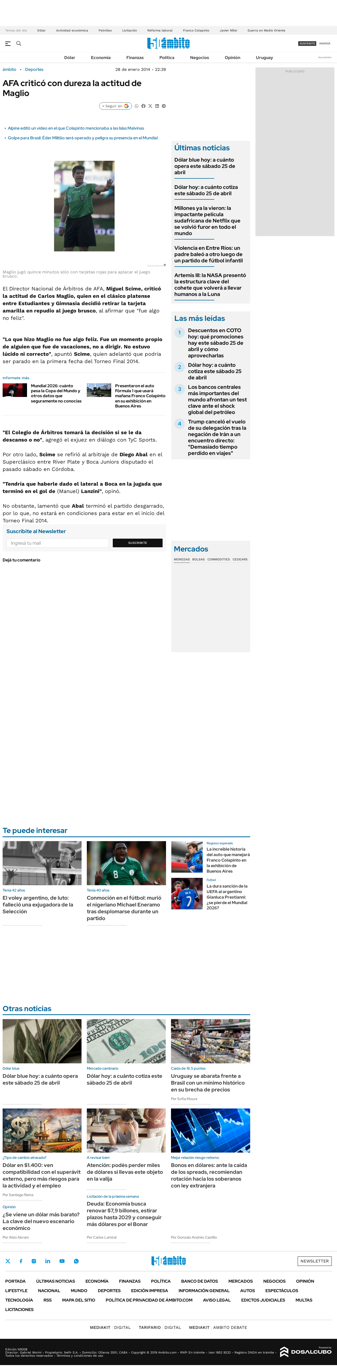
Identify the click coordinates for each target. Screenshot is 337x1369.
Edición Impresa (149, 1290)
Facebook (21, 1261)
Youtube (62, 1261)
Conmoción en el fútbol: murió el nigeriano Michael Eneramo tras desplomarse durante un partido (124, 908)
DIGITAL (110, 1327)
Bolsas (198, 559)
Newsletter (325, 57)
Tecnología (19, 1300)
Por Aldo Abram (16, 1237)
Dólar (41, 30)
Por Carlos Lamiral (101, 1237)
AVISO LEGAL (217, 1300)
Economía (101, 57)
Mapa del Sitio (78, 1300)
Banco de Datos (199, 1281)
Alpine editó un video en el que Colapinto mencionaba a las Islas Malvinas (76, 128)
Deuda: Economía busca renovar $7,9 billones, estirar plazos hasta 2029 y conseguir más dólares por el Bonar (124, 1214)
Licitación (129, 30)
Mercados (240, 1281)
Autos (247, 1290)
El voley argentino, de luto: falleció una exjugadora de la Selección (38, 904)
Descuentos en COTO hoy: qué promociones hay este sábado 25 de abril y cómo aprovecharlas (215, 343)
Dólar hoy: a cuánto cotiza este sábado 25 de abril (206, 190)
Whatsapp (76, 1261)
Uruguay (264, 57)
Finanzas (135, 57)
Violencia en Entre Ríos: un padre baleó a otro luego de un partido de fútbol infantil (208, 254)
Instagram (33, 1261)
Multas (304, 1300)
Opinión (232, 57)
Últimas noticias (55, 1281)
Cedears (240, 559)
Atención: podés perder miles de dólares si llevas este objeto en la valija (125, 1172)
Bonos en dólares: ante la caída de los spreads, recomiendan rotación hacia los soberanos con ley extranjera (209, 1175)
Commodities (218, 559)
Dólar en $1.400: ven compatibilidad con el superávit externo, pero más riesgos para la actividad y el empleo (42, 1175)
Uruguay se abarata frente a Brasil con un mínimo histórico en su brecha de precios (208, 1083)
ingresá (324, 43)
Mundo (79, 1290)
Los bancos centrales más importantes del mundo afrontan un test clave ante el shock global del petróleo (217, 400)
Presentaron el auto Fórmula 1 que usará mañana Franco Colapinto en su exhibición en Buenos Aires (140, 396)
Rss (48, 1300)
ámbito (9, 69)
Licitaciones (19, 1309)
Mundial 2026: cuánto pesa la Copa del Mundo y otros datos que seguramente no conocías (56, 393)
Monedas (182, 559)
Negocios (199, 57)
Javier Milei (228, 30)
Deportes (34, 69)
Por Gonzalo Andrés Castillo (194, 1237)
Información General (204, 1290)
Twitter (7, 1261)
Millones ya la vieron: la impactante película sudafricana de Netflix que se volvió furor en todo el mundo (207, 221)
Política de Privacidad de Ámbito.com (149, 1300)
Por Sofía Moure (184, 1098)
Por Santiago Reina (18, 1194)
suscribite (307, 43)
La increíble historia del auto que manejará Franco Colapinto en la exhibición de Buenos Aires (228, 860)
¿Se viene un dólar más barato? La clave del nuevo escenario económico (41, 1221)
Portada (15, 1281)
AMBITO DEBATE (218, 1327)
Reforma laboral (160, 30)
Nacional (49, 1290)
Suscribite (137, 543)
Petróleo (105, 30)
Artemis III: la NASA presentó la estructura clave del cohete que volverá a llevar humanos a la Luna (210, 285)
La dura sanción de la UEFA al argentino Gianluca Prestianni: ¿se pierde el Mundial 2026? (227, 897)
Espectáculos (281, 1290)
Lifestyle (16, 1290)
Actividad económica (72, 30)
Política (166, 57)
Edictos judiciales (263, 1300)
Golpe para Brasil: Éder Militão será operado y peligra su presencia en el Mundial (83, 138)
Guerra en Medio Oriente (266, 30)
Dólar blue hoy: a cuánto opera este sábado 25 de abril (204, 166)
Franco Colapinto (196, 30)
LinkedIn (47, 1261)
